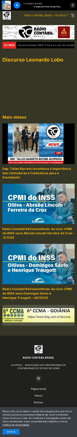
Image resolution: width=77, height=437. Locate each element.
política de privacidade (16, 424)
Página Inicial (38, 388)
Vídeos (38, 395)
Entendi (11, 431)
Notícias (38, 402)
